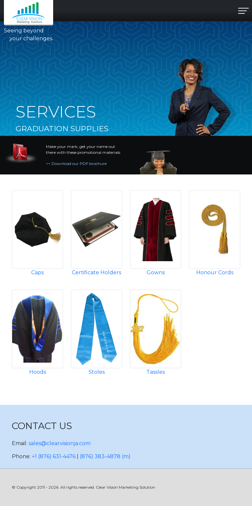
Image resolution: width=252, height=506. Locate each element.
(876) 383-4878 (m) (105, 456)
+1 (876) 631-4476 (53, 456)
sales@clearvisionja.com (60, 443)
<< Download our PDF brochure (76, 163)
